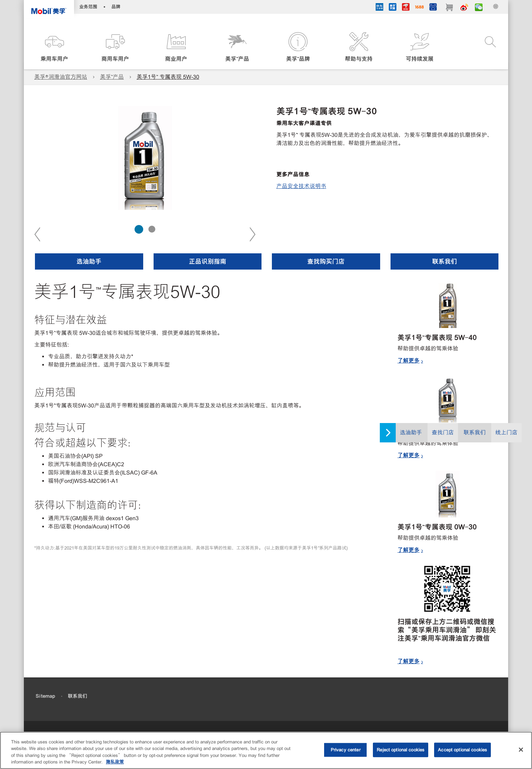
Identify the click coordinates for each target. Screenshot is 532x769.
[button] (54, 47)
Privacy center (345, 749)
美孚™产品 (112, 77)
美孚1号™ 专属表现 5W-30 (168, 77)
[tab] (139, 229)
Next (252, 234)
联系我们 (475, 432)
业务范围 (88, 6)
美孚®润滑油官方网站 (60, 77)
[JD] (405, 8)
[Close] (521, 749)
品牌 (115, 6)
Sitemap (45, 696)
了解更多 (408, 360)
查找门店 (443, 432)
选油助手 (411, 432)
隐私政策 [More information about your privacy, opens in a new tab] (115, 762)
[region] (266, 750)
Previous (37, 234)
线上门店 (506, 432)
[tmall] (392, 8)
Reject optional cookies (400, 749)
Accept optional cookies (462, 749)
